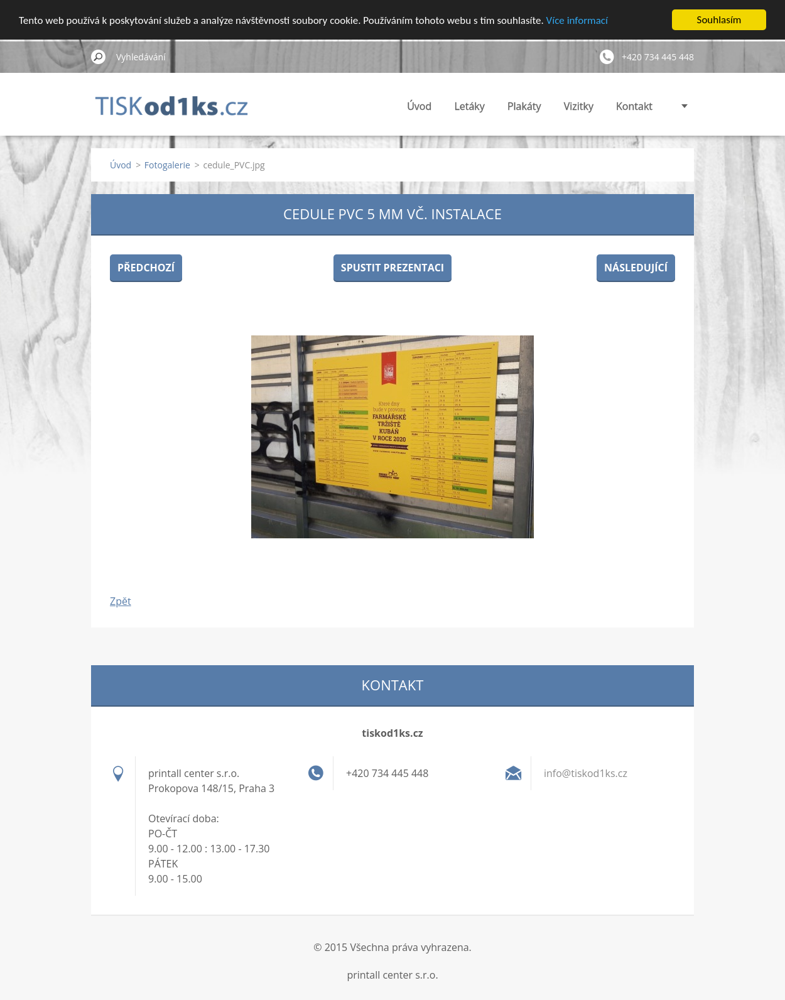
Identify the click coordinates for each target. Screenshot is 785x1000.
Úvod (419, 106)
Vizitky (578, 106)
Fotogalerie (167, 165)
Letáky (469, 106)
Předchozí (146, 267)
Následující (636, 267)
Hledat (98, 56)
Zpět (120, 601)
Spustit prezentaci (392, 267)
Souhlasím (719, 19)
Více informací (577, 19)
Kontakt (634, 106)
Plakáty (524, 106)
